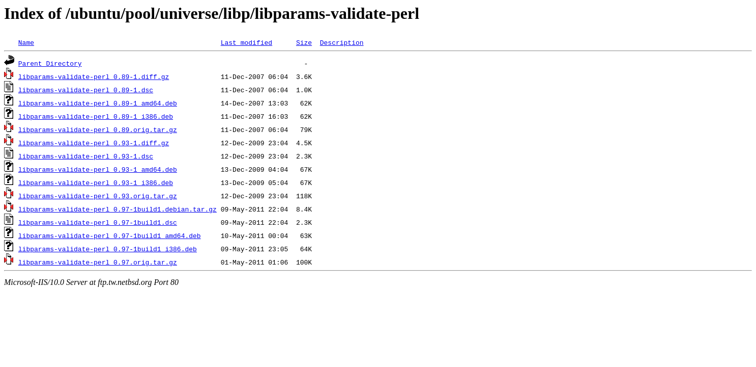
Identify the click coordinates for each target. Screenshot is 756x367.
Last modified (246, 42)
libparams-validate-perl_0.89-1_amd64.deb (97, 103)
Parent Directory (50, 63)
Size (304, 42)
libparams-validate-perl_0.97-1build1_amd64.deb (109, 235)
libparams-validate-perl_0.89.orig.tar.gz (97, 129)
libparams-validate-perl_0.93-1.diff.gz (93, 142)
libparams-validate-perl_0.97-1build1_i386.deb (107, 248)
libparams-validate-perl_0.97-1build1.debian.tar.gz (117, 209)
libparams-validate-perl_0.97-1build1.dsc (97, 222)
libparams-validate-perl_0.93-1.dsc (85, 156)
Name (26, 42)
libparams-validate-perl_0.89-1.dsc (85, 89)
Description (342, 42)
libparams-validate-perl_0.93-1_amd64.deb (97, 169)
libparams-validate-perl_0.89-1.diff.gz (93, 76)
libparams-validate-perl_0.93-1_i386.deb (95, 182)
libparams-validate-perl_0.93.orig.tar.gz (97, 195)
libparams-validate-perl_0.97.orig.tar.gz (97, 262)
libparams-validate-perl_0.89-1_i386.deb (95, 116)
